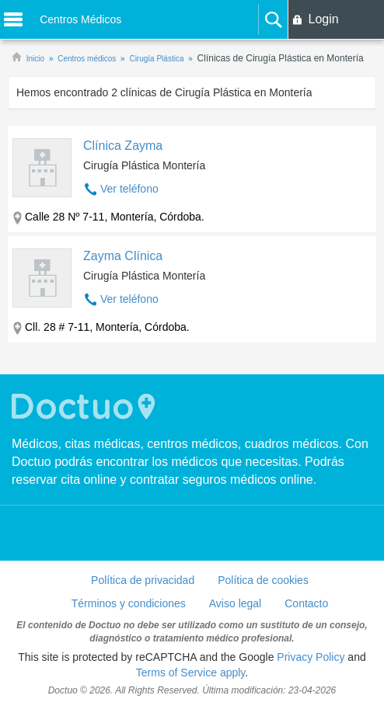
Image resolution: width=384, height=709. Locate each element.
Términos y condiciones (129, 603)
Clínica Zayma (122, 145)
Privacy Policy (310, 657)
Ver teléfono (129, 188)
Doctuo (85, 406)
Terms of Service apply (191, 672)
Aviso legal (235, 603)
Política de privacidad (142, 580)
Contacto (306, 603)
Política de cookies (263, 580)
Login (323, 19)
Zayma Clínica (122, 255)
